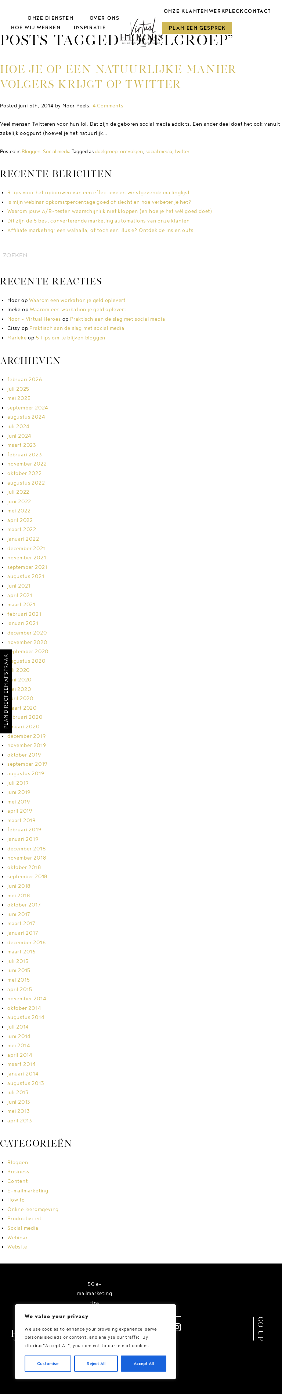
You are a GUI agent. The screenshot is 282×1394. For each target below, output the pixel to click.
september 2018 (27, 876)
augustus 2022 (26, 483)
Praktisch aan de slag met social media (117, 319)
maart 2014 (21, 1064)
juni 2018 (18, 886)
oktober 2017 (24, 905)
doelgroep (106, 151)
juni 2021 (18, 586)
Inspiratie (89, 27)
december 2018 (26, 849)
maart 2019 (21, 820)
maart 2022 (21, 529)
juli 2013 (18, 1092)
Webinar (17, 1237)
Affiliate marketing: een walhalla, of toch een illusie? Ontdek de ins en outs (100, 230)
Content (17, 1181)
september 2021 (27, 567)
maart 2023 (21, 445)
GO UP (260, 1328)
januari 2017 (22, 933)
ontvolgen (131, 151)
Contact (257, 11)
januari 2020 (23, 726)
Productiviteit (24, 1218)
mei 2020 (19, 689)
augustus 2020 (26, 661)
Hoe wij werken (36, 27)
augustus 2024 (26, 417)
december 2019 (26, 736)
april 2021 (19, 595)
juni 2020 (19, 680)
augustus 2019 (25, 773)
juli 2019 (18, 783)
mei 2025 (18, 398)
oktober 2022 (24, 473)
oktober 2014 (24, 1008)
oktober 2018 (24, 867)
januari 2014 (23, 1074)
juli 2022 (18, 492)
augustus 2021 (25, 576)
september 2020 (27, 651)
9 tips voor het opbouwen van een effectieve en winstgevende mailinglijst (98, 192)
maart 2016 (21, 952)
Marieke (17, 338)
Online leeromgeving (33, 1209)
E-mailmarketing (27, 1190)
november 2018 (26, 858)
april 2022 (20, 520)
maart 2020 (22, 708)
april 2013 (19, 1120)
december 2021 (26, 548)
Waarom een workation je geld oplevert (77, 300)
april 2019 (19, 811)
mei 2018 (18, 895)
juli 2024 (18, 426)
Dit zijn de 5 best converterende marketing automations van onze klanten (98, 221)
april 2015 (19, 989)
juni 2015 (18, 970)
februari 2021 (24, 614)
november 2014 (26, 998)
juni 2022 (19, 501)
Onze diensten (50, 18)
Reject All (96, 1363)
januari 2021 (23, 623)
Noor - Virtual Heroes (34, 319)
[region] (95, 1341)
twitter (182, 151)
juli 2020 (18, 670)
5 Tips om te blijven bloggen (70, 338)
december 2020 (27, 633)
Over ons (104, 18)
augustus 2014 (25, 1017)
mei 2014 (18, 1045)
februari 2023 (24, 454)
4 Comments (108, 105)
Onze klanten (186, 11)
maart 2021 (21, 604)
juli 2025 (18, 389)
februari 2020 (24, 717)
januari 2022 (23, 539)
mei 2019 (18, 802)
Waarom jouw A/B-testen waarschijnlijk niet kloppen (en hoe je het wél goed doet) (109, 211)
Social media (56, 151)
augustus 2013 (25, 1083)
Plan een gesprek (198, 28)
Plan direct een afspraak (6, 691)
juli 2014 (18, 1027)
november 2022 (27, 464)
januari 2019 (23, 839)
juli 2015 (18, 961)
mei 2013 (18, 1111)
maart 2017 (21, 923)
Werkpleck (226, 11)
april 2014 (19, 1055)
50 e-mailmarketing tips (94, 1293)
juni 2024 (19, 436)
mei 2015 (18, 980)
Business (18, 1171)
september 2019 (27, 764)
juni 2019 (18, 792)
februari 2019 (24, 829)
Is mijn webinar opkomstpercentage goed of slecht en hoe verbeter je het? (99, 202)
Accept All (144, 1363)
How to (16, 1200)
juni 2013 (18, 1102)
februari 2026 (24, 379)
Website (17, 1247)
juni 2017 (18, 914)
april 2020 (20, 698)
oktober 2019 (24, 755)
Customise (47, 1363)
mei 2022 (18, 511)
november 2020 (27, 642)
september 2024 (27, 408)
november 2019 (26, 745)
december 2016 (26, 942)
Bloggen (31, 151)
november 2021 (26, 557)
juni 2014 (18, 1036)
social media (158, 151)
